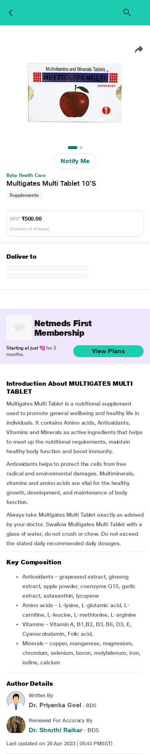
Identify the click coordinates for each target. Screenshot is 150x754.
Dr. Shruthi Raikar (55, 730)
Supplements (24, 195)
